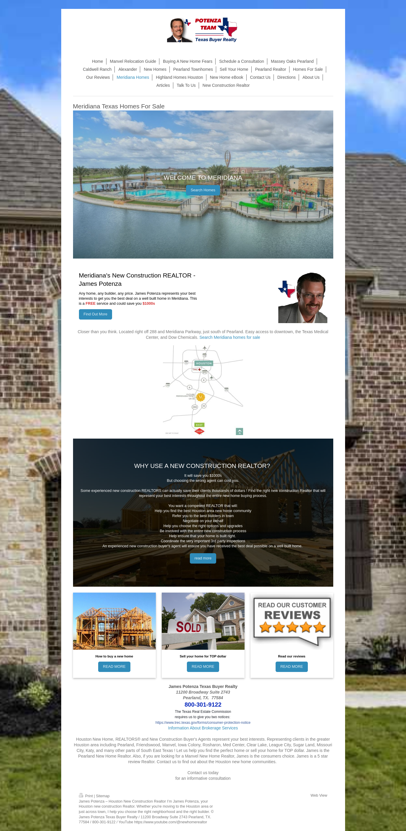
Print (86, 796)
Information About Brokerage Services (203, 728)
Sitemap (102, 796)
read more (203, 558)
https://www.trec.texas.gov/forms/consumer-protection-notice (203, 723)
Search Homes (203, 190)
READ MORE (114, 667)
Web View (318, 795)
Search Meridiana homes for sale (229, 337)
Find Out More (96, 314)
